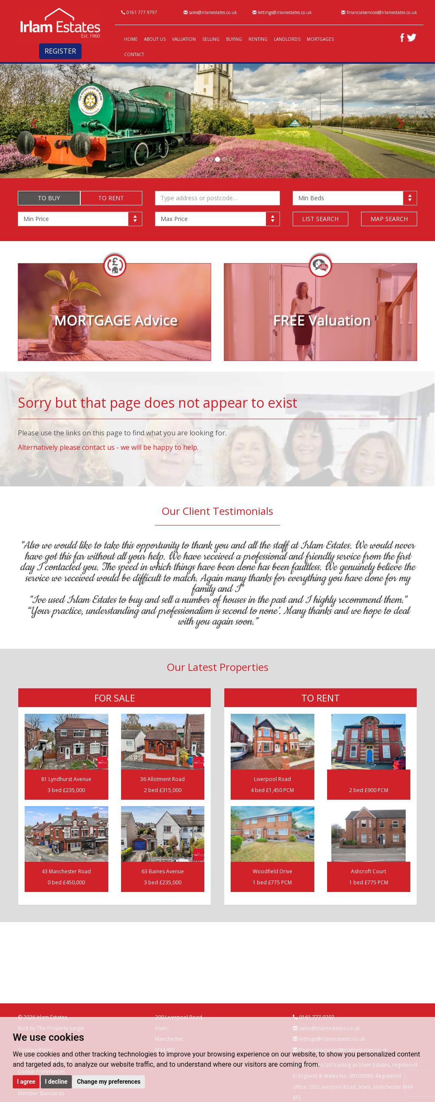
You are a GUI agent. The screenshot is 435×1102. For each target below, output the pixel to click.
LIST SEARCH (320, 219)
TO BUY (49, 198)
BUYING (234, 39)
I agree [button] (26, 1081)
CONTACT (134, 54)
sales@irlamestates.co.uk (210, 12)
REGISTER (60, 51)
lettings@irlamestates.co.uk (282, 12)
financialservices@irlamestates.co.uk (379, 12)
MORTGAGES (320, 39)
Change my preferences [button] (108, 1081)
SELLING (211, 39)
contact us (98, 447)
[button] (32, 121)
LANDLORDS (287, 39)
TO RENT (111, 198)
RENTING (258, 39)
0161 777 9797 (139, 12)
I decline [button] (56, 1081)
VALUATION (184, 39)
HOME (131, 39)
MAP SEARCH (389, 219)
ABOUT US (155, 39)
